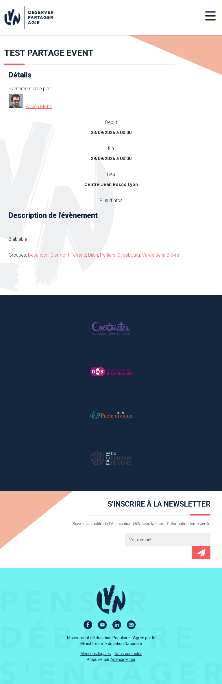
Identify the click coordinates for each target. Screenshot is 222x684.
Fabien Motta (38, 106)
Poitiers (107, 255)
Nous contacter (128, 653)
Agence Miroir (122, 659)
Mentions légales (95, 653)
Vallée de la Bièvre (160, 255)
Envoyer (201, 552)
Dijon (93, 255)
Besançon (38, 255)
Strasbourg (128, 255)
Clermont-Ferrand (68, 255)
